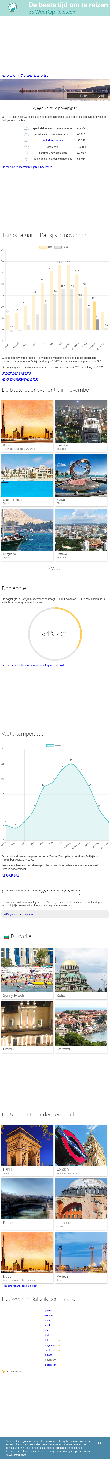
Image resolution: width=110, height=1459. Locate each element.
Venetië (62, 1276)
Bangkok (62, 445)
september (50, 1350)
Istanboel (64, 1222)
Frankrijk (7, 1173)
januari (48, 1310)
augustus (50, 1345)
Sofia (61, 995)
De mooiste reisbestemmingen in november (27, 167)
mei (47, 1330)
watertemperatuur (53, 140)
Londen (63, 1169)
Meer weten (21, 1454)
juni (47, 1335)
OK (100, 1443)
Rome (8, 1222)
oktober (49, 1355)
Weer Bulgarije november (34, 75)
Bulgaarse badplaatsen (19, 914)
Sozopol (63, 1049)
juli (46, 1340)
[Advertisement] (55, 45)
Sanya (61, 499)
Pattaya (62, 554)
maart (48, 1320)
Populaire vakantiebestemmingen (19, 1285)
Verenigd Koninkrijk (67, 1173)
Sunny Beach (13, 995)
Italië (5, 1226)
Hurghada (9, 554)
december (50, 1364)
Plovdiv (8, 1049)
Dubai (7, 445)
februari (49, 1315)
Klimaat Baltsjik (10, 874)
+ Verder (55, 569)
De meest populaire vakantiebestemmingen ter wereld (33, 665)
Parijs (7, 1169)
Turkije (60, 1226)
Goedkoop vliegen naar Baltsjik (20, 378)
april (47, 1325)
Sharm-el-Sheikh (13, 499)
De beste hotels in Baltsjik (16, 373)
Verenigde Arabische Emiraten (19, 1280)
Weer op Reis (9, 75)
